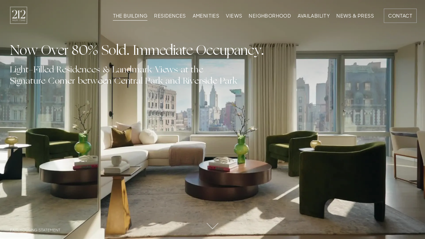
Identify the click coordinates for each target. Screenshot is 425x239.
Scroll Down (212, 220)
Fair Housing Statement (35, 230)
